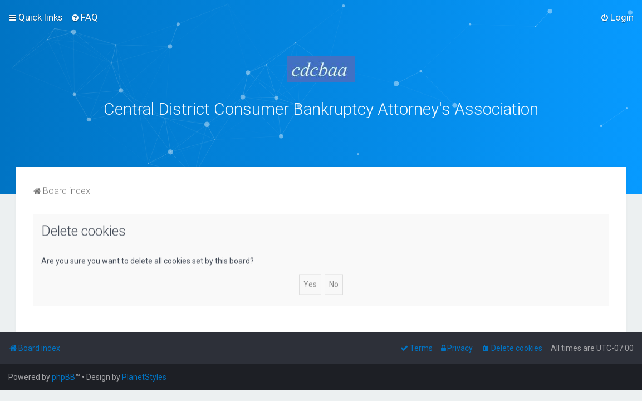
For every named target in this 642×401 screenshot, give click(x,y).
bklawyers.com (413, 133)
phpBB (63, 377)
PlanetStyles (144, 377)
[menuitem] (84, 17)
